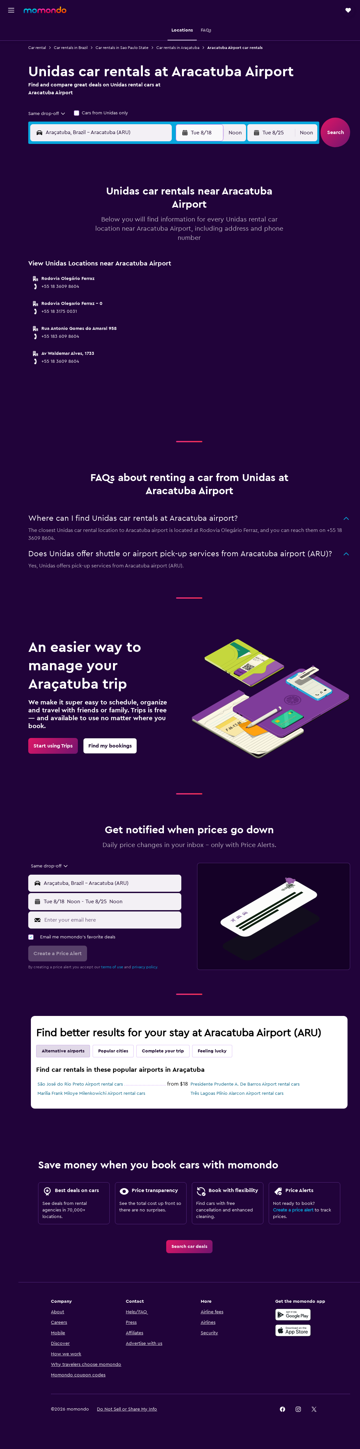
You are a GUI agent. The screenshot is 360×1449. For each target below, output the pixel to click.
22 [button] (169, 241)
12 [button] (122, 225)
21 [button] (153, 241)
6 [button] (137, 209)
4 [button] (106, 209)
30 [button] (75, 272)
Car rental (41, 48)
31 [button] (90, 272)
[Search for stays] (11, 44)
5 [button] (122, 209)
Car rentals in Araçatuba (182, 48)
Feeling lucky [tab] (216, 1051)
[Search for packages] (11, 71)
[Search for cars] (11, 57)
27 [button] (138, 257)
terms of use (116, 967)
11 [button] (106, 225)
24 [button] (90, 257)
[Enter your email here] (114, 919)
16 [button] (74, 241)
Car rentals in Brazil (75, 48)
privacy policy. (149, 967)
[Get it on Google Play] (294, 1326)
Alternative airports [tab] (67, 1051)
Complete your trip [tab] (167, 1051)
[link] (57, 746)
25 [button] (106, 257)
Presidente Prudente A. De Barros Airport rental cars (247, 1084)
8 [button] (169, 209)
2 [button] (74, 209)
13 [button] (137, 225)
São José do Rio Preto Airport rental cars (84, 1084)
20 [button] (138, 241)
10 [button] (90, 225)
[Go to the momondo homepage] (45, 10)
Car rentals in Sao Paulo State (126, 48)
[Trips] (11, 90)
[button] (11, 10)
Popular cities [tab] (117, 1051)
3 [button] (90, 209)
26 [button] (122, 257)
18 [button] (106, 241)
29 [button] (169, 257)
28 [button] (153, 257)
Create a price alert (294, 1222)
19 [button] (122, 241)
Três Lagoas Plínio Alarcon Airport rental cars (239, 1093)
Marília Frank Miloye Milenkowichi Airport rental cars (95, 1093)
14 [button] (153, 225)
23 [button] (75, 257)
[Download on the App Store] (294, 1342)
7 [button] (153, 209)
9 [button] (74, 225)
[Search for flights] (11, 30)
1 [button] (169, 193)
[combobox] (51, 113)
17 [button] (90, 241)
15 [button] (169, 225)
